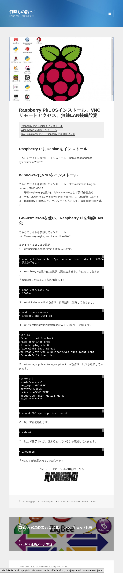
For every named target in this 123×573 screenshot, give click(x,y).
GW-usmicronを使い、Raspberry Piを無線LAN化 (48, 134)
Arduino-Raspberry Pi (69, 501)
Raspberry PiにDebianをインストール (42, 126)
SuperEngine (46, 501)
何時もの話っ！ (23, 11)
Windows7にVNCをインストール (39, 130)
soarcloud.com (48, 566)
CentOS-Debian (88, 501)
